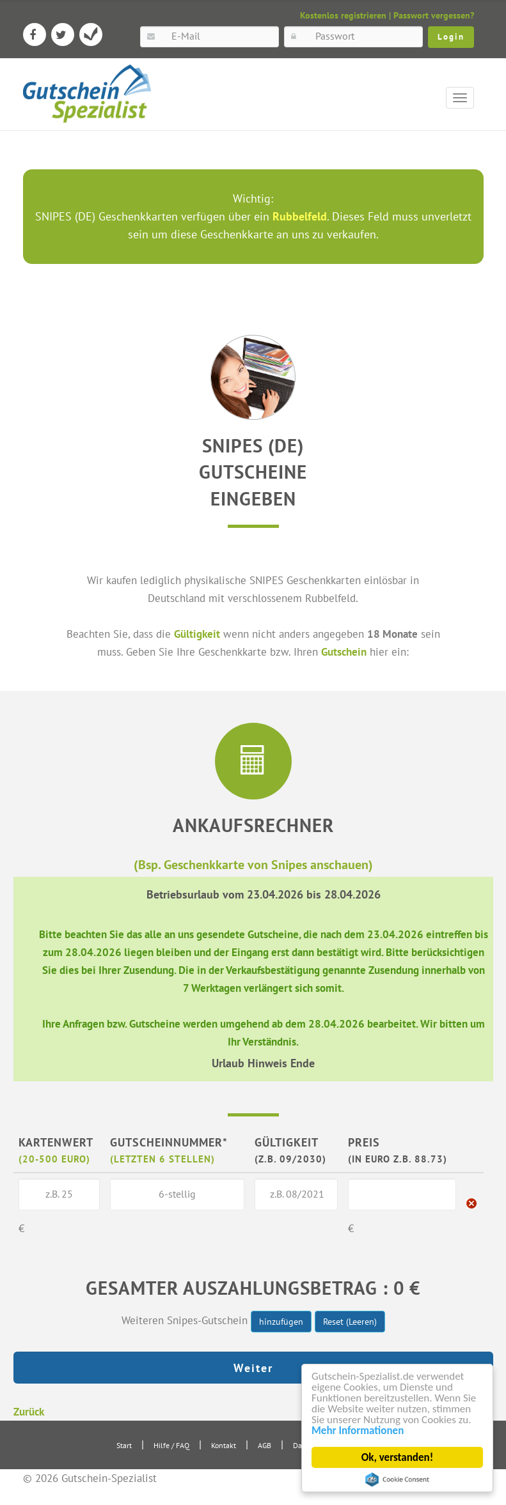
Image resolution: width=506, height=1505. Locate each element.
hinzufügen (281, 1321)
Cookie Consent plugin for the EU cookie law (397, 1479)
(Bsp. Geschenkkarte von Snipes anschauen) (253, 864)
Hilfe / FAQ (171, 1445)
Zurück (28, 1411)
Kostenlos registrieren (343, 15)
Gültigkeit (197, 633)
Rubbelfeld (300, 216)
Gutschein (344, 651)
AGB (264, 1445)
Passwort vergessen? (433, 15)
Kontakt (223, 1445)
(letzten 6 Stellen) (162, 1158)
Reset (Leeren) (350, 1321)
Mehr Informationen (358, 1430)
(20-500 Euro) (54, 1158)
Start (124, 1445)
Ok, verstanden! (397, 1457)
